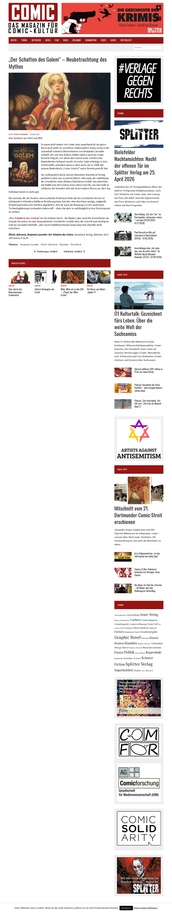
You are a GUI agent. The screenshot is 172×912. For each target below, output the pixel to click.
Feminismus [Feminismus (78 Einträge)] (129, 632)
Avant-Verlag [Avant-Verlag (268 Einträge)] (149, 614)
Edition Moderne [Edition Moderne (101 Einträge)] (141, 628)
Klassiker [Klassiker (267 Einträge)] (131, 643)
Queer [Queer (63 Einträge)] (137, 653)
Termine (120, 113)
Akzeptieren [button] (126, 908)
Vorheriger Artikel (45, 251)
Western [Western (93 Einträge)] (149, 670)
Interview (36, 40)
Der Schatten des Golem (24, 218)
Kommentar (90, 40)
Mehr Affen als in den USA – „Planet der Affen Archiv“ (72, 292)
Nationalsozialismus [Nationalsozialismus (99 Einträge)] (152, 647)
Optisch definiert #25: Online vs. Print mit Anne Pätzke (148, 370)
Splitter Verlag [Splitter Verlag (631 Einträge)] (139, 664)
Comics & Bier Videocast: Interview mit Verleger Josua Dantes (147, 572)
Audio (113, 40)
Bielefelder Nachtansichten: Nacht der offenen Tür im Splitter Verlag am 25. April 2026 (135, 165)
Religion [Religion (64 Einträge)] (142, 653)
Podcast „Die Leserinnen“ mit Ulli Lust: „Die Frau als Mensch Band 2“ (147, 403)
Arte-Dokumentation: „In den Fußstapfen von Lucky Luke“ (147, 555)
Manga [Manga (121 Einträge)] (118, 647)
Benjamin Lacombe (29, 244)
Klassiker (64, 244)
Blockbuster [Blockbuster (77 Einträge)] (125, 620)
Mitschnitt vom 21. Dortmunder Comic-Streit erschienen (138, 514)
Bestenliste (126, 40)
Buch (65, 40)
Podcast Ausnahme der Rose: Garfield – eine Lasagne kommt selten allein (148, 388)
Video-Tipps (122, 469)
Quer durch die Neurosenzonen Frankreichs (15, 292)
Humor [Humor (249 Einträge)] (119, 643)
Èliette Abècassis (49, 244)
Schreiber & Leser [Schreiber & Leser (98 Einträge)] (132, 658)
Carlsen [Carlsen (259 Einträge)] (135, 620)
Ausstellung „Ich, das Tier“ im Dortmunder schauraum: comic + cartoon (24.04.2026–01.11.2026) (148, 219)
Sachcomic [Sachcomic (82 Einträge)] (118, 658)
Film (57, 40)
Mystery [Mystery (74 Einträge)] (132, 647)
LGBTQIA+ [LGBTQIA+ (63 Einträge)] (147, 644)
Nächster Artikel (74, 251)
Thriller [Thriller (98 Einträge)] (137, 670)
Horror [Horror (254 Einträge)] (153, 638)
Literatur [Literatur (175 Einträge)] (157, 643)
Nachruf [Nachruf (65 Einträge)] (139, 648)
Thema (24, 40)
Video (103, 40)
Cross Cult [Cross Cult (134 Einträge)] (152, 624)
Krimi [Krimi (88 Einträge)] (140, 643)
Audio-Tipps (122, 274)
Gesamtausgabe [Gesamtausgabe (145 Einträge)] (149, 631)
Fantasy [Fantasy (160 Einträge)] (119, 631)
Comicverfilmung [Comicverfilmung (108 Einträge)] (138, 624)
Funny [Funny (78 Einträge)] (136, 632)
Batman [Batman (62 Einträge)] (117, 620)
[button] (112, 18)
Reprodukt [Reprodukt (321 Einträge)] (154, 652)
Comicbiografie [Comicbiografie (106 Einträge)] (121, 624)
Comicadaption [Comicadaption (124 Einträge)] (149, 620)
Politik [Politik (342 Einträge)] (129, 652)
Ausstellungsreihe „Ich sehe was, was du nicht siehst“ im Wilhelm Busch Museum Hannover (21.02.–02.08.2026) (148, 252)
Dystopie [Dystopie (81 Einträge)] (128, 628)
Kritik (14, 40)
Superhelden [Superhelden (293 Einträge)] (123, 670)
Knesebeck (76, 244)
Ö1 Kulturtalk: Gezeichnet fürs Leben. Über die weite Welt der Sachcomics (138, 323)
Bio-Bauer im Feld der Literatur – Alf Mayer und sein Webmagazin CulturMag (148, 588)
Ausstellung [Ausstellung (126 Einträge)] (133, 614)
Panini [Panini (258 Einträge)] (119, 652)
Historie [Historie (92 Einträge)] (145, 638)
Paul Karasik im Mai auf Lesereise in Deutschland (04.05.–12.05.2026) (145, 235)
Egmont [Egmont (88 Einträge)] (153, 628)
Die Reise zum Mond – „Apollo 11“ (97, 290)
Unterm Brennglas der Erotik (44, 290)
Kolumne (77, 40)
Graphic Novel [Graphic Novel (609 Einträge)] (127, 637)
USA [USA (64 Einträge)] (143, 671)
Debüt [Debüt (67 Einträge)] (122, 628)
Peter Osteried (20, 134)
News (47, 40)
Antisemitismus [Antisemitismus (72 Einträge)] (120, 615)
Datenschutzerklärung (145, 907)
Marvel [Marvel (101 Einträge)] (125, 647)
